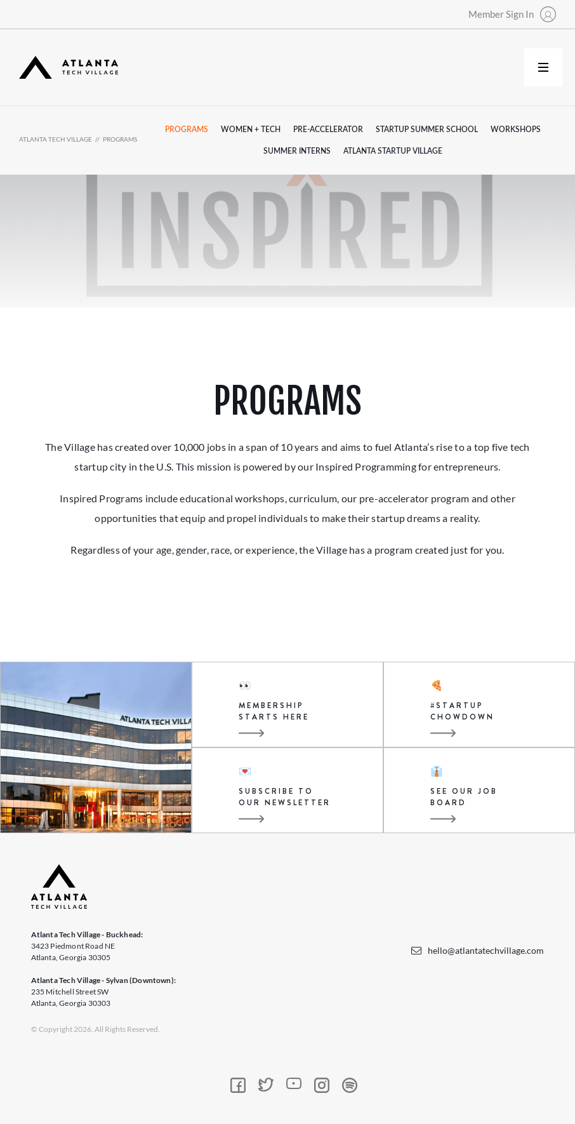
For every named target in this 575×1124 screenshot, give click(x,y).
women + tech (251, 129)
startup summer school (427, 129)
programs (120, 139)
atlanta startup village (392, 151)
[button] (543, 67)
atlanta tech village (55, 139)
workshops (516, 129)
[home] (68, 67)
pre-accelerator (328, 129)
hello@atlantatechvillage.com (486, 950)
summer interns (297, 151)
